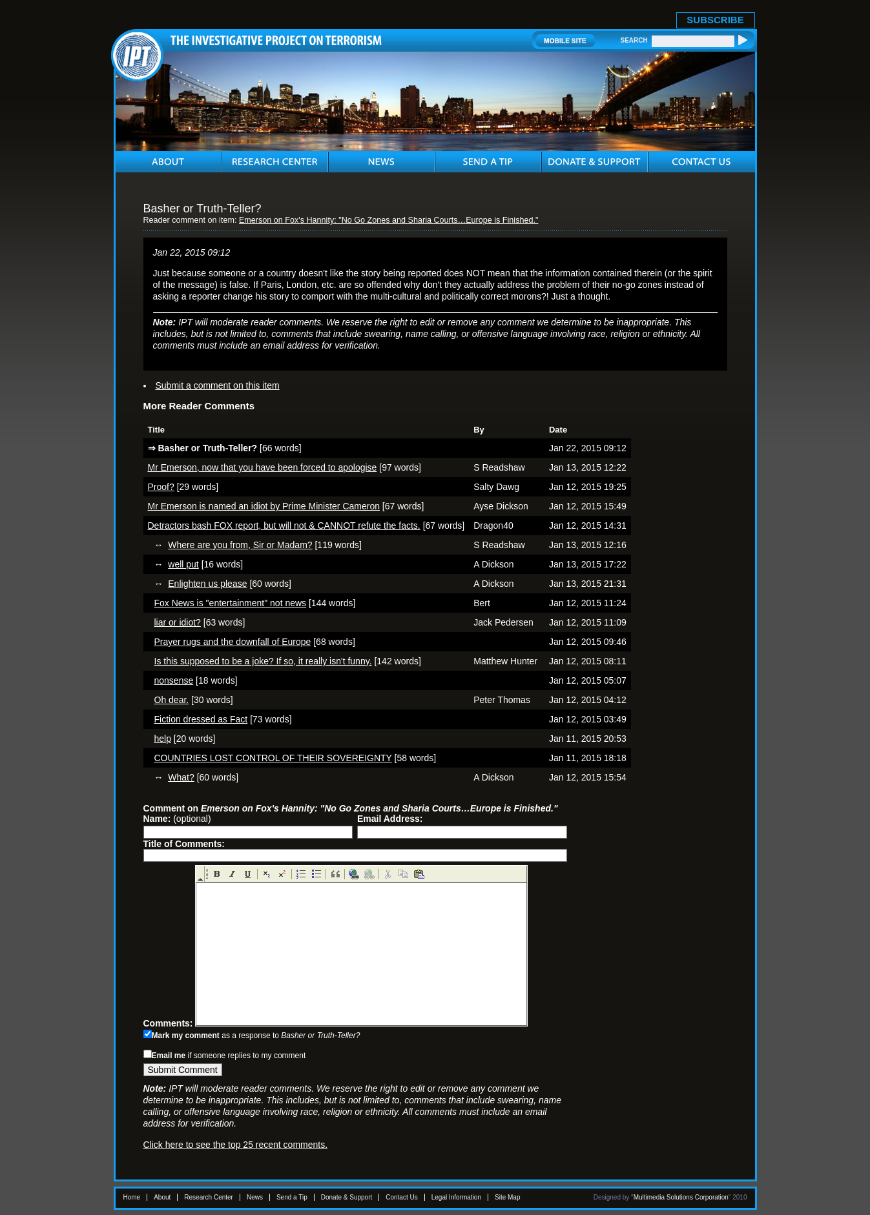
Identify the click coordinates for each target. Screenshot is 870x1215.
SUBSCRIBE (715, 19)
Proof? (161, 487)
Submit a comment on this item (218, 385)
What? (181, 777)
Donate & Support (347, 1197)
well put (183, 564)
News (255, 1197)
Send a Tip (291, 1197)
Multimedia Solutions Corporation (681, 1197)
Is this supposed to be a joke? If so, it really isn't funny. (263, 661)
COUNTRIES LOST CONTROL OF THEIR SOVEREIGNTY (273, 758)
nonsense (174, 680)
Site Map (507, 1197)
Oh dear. (171, 700)
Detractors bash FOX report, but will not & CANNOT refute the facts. (284, 525)
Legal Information (456, 1197)
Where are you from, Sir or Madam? (240, 545)
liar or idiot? (177, 622)
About (162, 1197)
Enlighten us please (207, 583)
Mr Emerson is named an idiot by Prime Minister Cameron (264, 506)
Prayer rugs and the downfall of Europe (232, 642)
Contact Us (401, 1197)
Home (132, 1197)
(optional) (177, 818)
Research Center (208, 1197)
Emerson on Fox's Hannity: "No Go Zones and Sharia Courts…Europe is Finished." (389, 220)
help (162, 738)
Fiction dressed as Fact (201, 719)
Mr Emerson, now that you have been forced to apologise (262, 467)
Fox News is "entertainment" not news (230, 603)
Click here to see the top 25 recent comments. (235, 1144)
